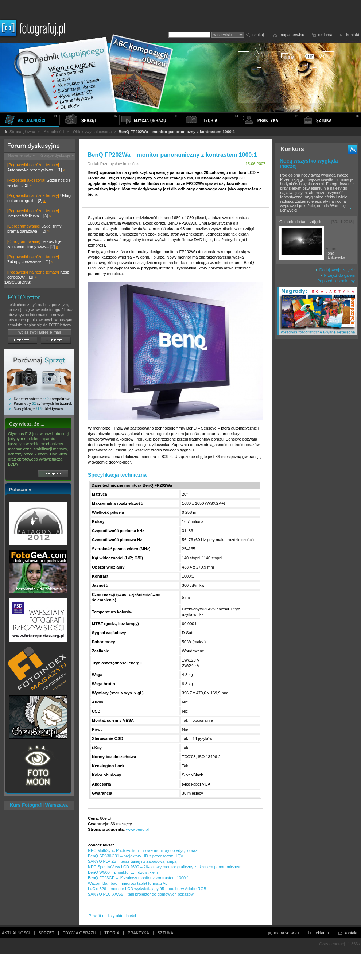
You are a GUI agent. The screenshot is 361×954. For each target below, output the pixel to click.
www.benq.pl (137, 829)
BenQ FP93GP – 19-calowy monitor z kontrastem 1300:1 (138, 878)
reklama (325, 34)
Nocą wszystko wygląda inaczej (309, 163)
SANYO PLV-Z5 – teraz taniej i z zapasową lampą (132, 861)
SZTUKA (165, 933)
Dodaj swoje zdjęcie (335, 270)
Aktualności (54, 131)
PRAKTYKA (138, 933)
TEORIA (111, 933)
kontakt (352, 34)
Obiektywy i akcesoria (92, 131)
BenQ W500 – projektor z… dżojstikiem (123, 872)
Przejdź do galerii (337, 275)
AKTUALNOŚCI (16, 933)
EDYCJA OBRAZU (79, 933)
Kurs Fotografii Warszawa (39, 805)
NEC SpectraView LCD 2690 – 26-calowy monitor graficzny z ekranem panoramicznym (165, 867)
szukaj (258, 34)
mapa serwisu (292, 34)
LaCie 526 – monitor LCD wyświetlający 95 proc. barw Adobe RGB (147, 889)
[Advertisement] (316, 457)
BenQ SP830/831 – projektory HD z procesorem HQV (135, 856)
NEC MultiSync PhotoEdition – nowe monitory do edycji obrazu (143, 850)
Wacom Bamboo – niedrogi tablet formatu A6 (128, 883)
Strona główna (19, 131)
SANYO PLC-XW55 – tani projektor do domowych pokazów (141, 894)
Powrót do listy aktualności (110, 916)
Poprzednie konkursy (334, 281)
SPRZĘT (46, 933)
